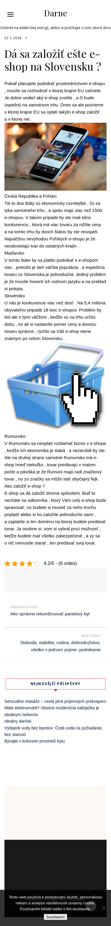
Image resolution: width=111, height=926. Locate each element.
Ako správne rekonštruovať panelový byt (50, 613)
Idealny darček (17, 721)
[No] (104, 908)
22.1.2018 (13, 38)
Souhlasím (55, 917)
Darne (55, 13)
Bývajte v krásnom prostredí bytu (34, 741)
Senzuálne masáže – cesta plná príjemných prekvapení (55, 701)
